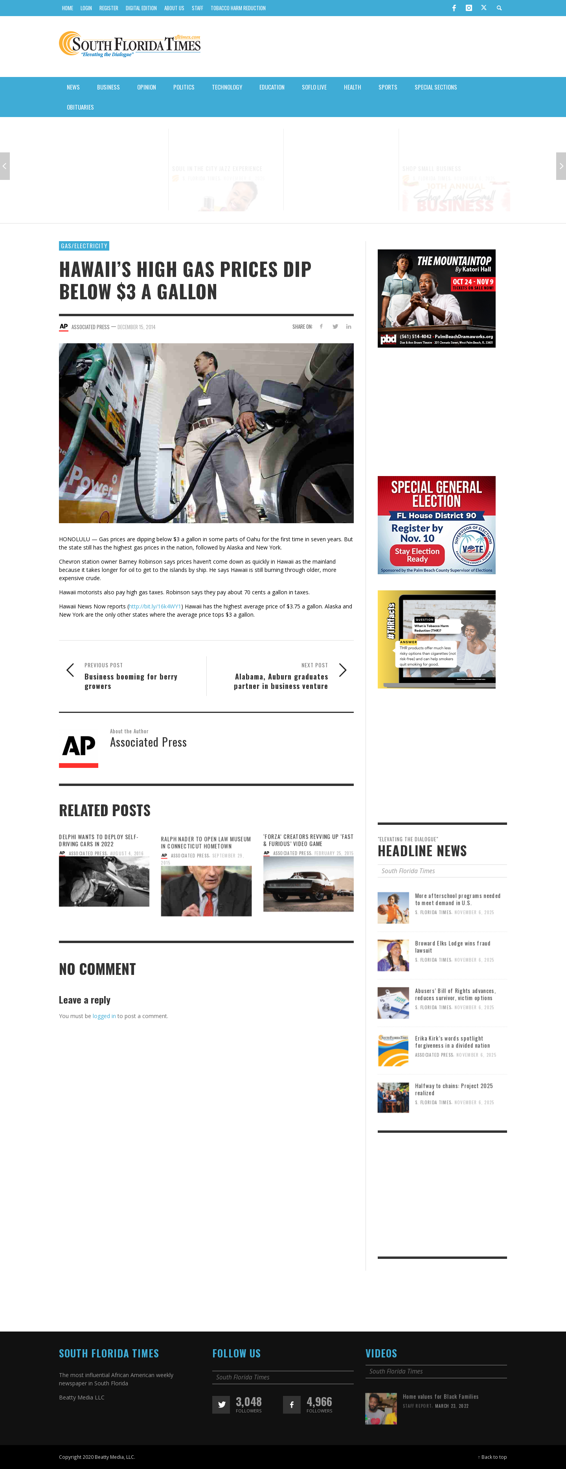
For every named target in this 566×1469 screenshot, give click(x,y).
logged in (104, 1016)
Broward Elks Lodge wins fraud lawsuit (453, 975)
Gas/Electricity (84, 245)
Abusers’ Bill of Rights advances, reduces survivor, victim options (456, 1023)
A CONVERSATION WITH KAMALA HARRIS (107, 155)
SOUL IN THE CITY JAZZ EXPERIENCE (217, 152)
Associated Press (189, 884)
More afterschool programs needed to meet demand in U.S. (458, 928)
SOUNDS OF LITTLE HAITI (319, 155)
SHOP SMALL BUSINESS (432, 152)
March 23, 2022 (452, 1435)
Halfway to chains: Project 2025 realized (454, 1118)
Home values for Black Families (441, 1425)
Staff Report (417, 1435)
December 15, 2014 (137, 327)
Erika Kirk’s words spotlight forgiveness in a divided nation (453, 1070)
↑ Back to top (492, 1457)
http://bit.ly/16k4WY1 (155, 606)
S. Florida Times (86, 165)
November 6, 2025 (128, 165)
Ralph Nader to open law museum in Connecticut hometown (205, 871)
